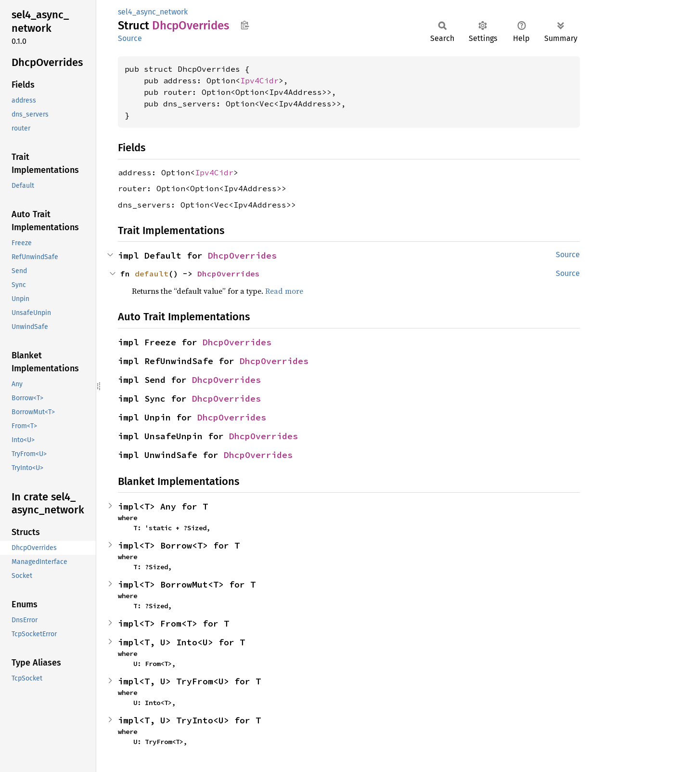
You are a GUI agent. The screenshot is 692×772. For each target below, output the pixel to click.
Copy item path (245, 25)
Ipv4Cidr (259, 80)
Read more (284, 291)
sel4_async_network (153, 11)
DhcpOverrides (242, 255)
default (151, 273)
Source (130, 38)
